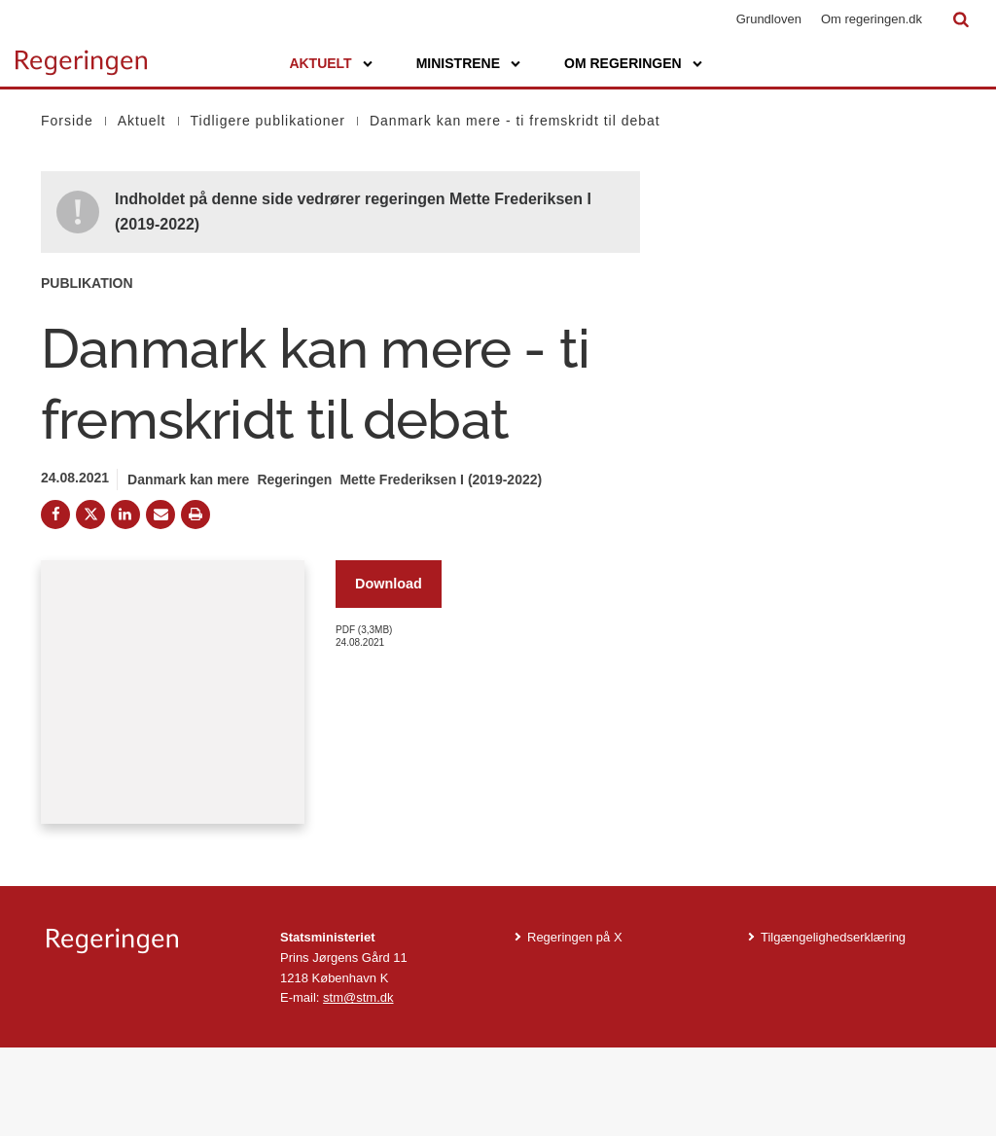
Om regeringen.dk (871, 19)
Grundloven (768, 19)
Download (388, 583)
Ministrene (458, 63)
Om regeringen (623, 63)
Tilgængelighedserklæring (833, 1024)
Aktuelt (320, 63)
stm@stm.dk (358, 1086)
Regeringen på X (574, 1024)
